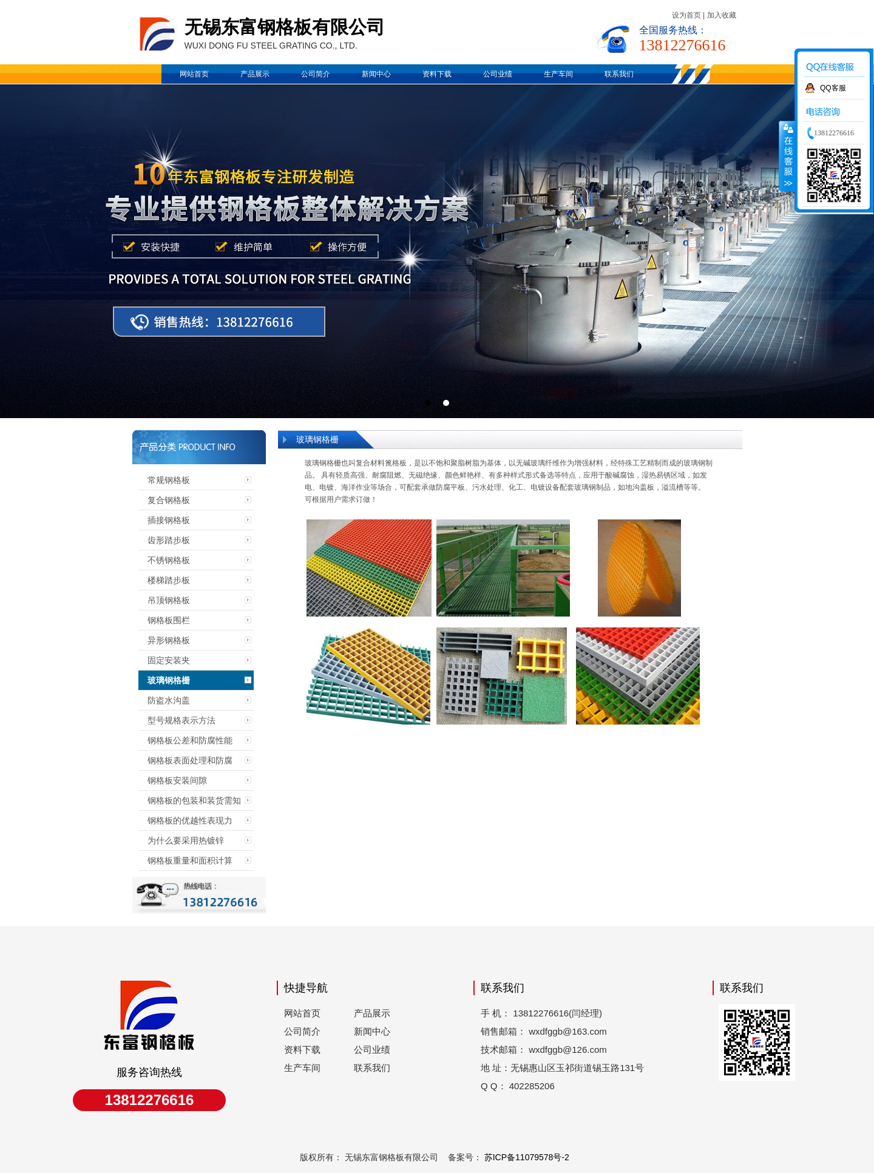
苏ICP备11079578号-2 (525, 1157)
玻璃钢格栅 (168, 680)
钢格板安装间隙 (177, 780)
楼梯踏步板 (168, 580)
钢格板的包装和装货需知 (194, 800)
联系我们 (619, 74)
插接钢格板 (168, 520)
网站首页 (194, 74)
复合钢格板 (168, 500)
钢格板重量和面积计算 (189, 860)
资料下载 (437, 74)
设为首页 (686, 15)
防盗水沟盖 (168, 700)
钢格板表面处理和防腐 (189, 760)
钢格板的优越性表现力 (189, 820)
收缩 (787, 156)
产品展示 (254, 74)
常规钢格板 (168, 480)
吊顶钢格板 (168, 600)
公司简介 (315, 74)
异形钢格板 (168, 640)
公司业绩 (497, 74)
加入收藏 (721, 15)
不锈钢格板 (168, 560)
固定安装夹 (168, 660)
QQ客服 (833, 88)
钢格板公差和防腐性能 (189, 740)
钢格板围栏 (168, 620)
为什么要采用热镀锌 (185, 840)
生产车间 (558, 74)
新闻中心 (376, 74)
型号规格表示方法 (181, 720)
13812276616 (682, 45)
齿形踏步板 (168, 540)
